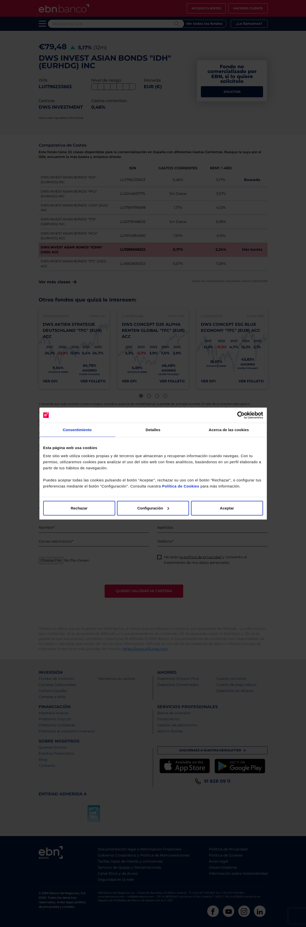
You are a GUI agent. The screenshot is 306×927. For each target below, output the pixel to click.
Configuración (153, 508)
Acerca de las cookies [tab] (229, 430)
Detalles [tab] (153, 430)
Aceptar (227, 508)
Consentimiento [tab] (77, 430)
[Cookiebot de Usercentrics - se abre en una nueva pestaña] (241, 415)
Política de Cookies (180, 486)
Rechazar (79, 508)
